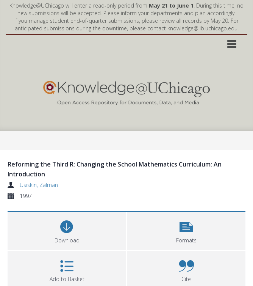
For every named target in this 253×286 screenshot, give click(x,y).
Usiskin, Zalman (39, 185)
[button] (186, 230)
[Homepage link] (126, 91)
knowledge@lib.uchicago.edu (202, 28)
